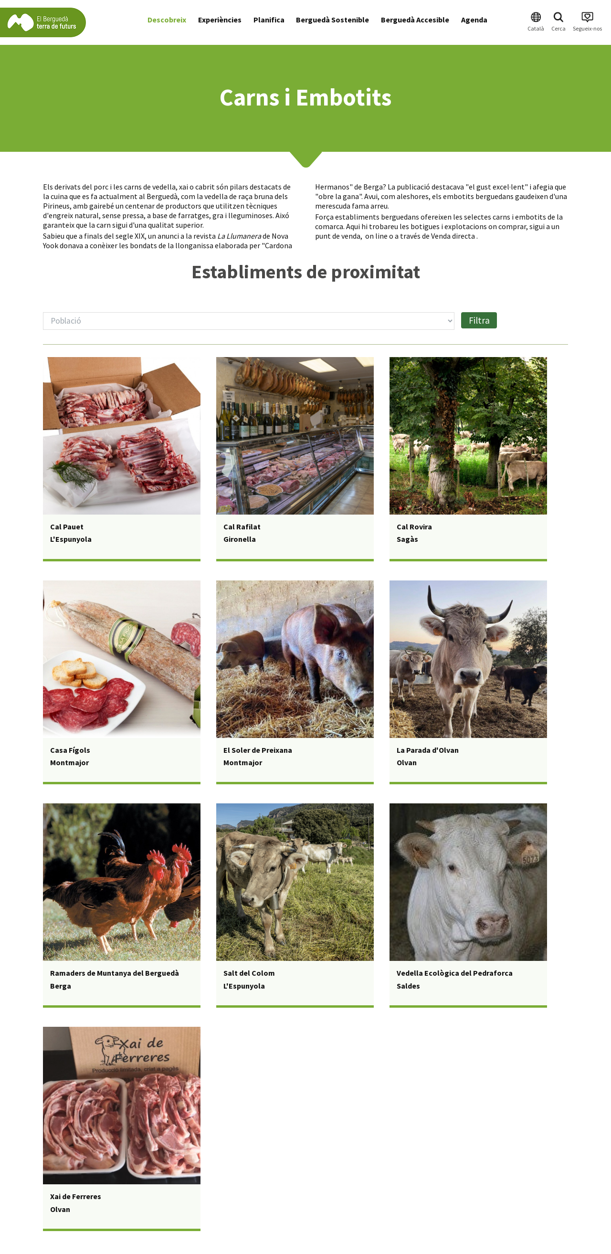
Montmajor (69, 762)
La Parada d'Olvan (428, 750)
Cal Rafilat (242, 526)
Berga (60, 986)
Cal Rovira (414, 526)
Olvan (407, 762)
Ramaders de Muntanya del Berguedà (114, 973)
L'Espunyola (71, 539)
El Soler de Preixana (257, 750)
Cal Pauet (67, 526)
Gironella (239, 539)
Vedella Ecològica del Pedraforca (455, 973)
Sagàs (407, 539)
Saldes (408, 986)
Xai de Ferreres (75, 1196)
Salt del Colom (249, 973)
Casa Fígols (70, 750)
